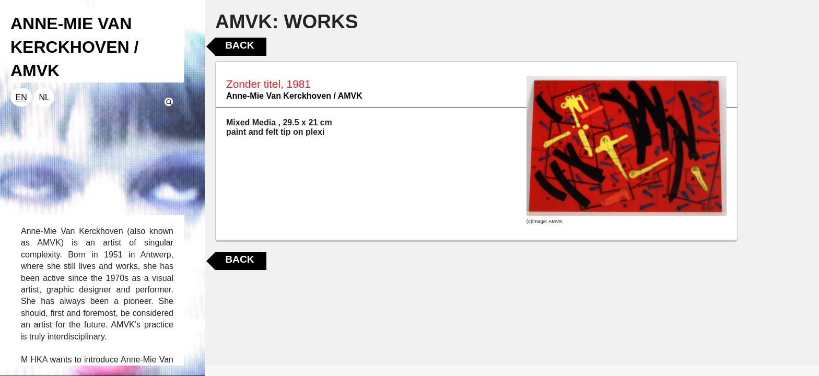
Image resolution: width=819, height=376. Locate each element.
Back (239, 45)
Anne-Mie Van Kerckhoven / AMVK (294, 95)
